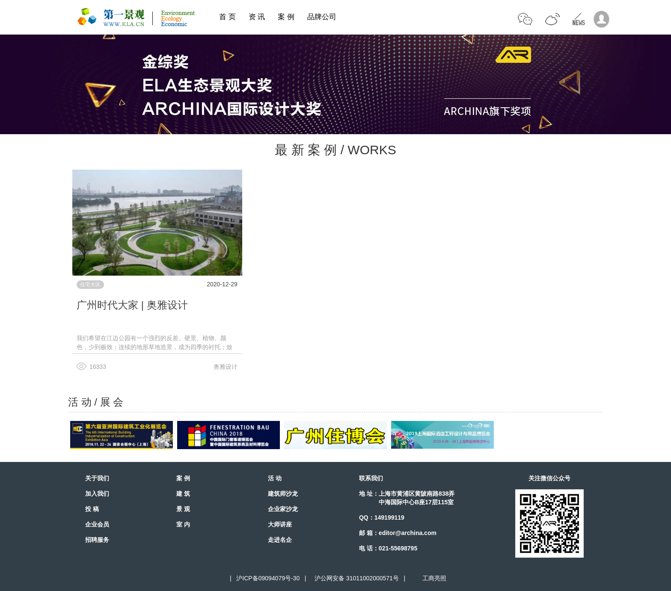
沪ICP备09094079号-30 (268, 578)
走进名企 (280, 539)
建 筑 (183, 493)
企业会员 (97, 524)
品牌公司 (321, 17)
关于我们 (97, 478)
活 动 (275, 478)
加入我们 (97, 493)
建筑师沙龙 (283, 493)
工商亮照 (432, 578)
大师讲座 (280, 524)
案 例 (286, 17)
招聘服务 (97, 539)
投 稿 (92, 509)
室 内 (183, 524)
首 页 (227, 17)
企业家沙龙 (283, 509)
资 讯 (257, 17)
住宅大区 (90, 285)
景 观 (183, 509)
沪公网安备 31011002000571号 (357, 578)
